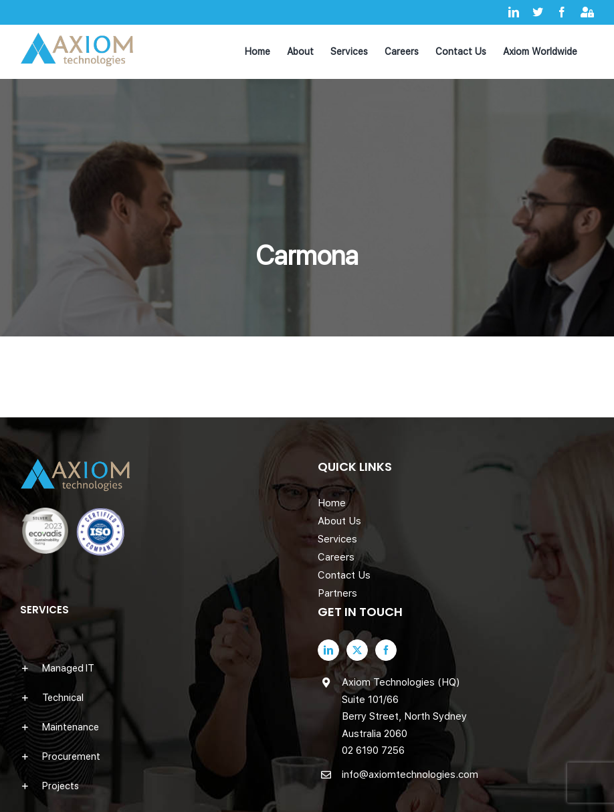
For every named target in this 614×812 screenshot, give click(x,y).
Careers (336, 557)
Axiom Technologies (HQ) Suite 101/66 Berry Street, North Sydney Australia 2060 (404, 708)
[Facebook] (386, 650)
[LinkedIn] (328, 650)
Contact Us (344, 575)
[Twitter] (357, 650)
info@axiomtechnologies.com (410, 775)
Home (332, 503)
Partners (337, 593)
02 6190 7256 (373, 750)
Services (337, 539)
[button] (158, 668)
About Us (339, 521)
